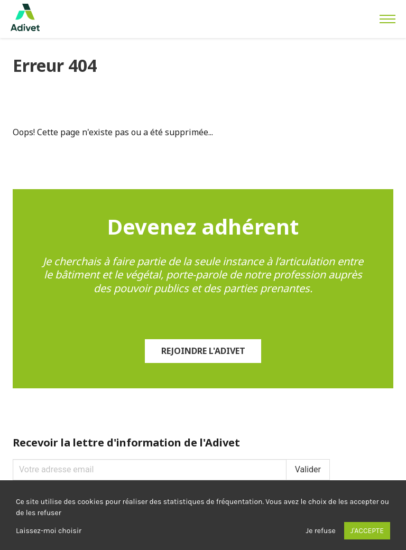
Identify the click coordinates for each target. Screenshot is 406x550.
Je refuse (321, 530)
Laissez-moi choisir (48, 530)
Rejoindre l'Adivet (203, 351)
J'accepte (367, 530)
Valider (308, 469)
